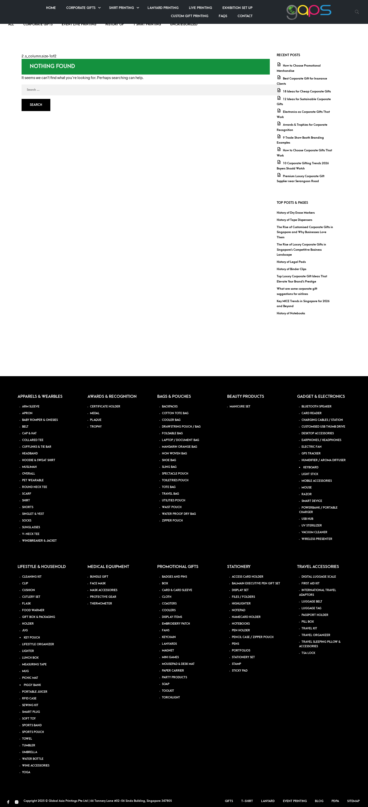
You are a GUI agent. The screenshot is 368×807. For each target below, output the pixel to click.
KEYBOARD (310, 467)
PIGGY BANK (32, 685)
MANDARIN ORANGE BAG (179, 446)
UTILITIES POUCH (173, 500)
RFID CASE (29, 698)
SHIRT (26, 500)
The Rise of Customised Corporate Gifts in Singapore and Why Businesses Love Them (305, 232)
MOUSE (307, 487)
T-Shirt (249, 801)
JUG (25, 630)
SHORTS (27, 507)
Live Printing (285, 8)
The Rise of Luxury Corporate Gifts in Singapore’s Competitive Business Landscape (301, 249)
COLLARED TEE (32, 440)
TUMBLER (28, 745)
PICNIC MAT (30, 678)
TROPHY (96, 426)
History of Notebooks (291, 313)
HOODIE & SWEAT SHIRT (38, 460)
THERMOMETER (101, 603)
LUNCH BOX (30, 657)
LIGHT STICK (310, 474)
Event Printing (297, 801)
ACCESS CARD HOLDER (247, 576)
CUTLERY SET (31, 597)
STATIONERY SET (243, 657)
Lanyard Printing (248, 8)
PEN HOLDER (241, 630)
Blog (321, 801)
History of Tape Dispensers (294, 220)
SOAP (165, 684)
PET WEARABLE (33, 480)
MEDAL (94, 413)
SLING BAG (169, 467)
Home (136, 8)
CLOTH (166, 597)
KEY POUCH (32, 637)
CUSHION (28, 590)
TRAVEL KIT (309, 628)
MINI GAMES (170, 657)
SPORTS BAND (32, 725)
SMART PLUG (31, 712)
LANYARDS (169, 644)
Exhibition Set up (322, 8)
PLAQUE (95, 420)
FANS (165, 630)
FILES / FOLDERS (243, 597)
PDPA (337, 801)
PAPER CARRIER (173, 670)
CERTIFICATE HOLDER (105, 406)
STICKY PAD (239, 670)
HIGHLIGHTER (241, 603)
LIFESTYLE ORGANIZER (38, 644)
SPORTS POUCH (33, 732)
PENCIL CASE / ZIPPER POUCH (253, 637)
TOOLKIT (168, 690)
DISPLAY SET (240, 590)
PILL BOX (308, 621)
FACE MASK (98, 583)
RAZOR (307, 494)
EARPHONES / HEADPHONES (321, 440)
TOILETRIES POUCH (175, 480)
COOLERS (169, 610)
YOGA (26, 772)
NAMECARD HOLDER (246, 617)
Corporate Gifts (166, 8)
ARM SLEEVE (30, 406)
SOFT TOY (29, 718)
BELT (25, 426)
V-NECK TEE (30, 534)
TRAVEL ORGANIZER (316, 635)
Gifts (231, 801)
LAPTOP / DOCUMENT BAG (180, 440)
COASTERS (169, 603)
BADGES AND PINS (174, 576)
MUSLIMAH (29, 467)
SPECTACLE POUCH (175, 473)
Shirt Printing (206, 8)
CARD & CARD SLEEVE (177, 590)
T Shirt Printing (147, 24)
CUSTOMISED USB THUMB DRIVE (323, 426)
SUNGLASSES (31, 527)
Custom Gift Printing (274, 16)
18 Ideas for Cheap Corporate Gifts (307, 91)
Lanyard (270, 801)
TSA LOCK (308, 653)
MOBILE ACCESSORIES (317, 481)
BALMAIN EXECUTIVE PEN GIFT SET (256, 583)
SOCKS (26, 520)
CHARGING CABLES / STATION (322, 420)
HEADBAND (30, 453)
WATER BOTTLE (32, 759)
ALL (11, 24)
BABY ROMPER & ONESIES (40, 420)
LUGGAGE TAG (311, 608)
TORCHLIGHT (171, 697)
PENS (235, 644)
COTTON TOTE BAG (175, 413)
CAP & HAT (29, 433)
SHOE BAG (169, 460)
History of (114, 24)
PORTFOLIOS (241, 650)
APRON (27, 413)
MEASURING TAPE (34, 664)
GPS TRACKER (311, 453)
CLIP (25, 583)
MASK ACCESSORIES (103, 590)
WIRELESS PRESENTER (317, 539)
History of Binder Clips (291, 269)
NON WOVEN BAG (174, 453)
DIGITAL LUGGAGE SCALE (319, 576)
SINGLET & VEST (33, 514)
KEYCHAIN (169, 637)
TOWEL (27, 738)
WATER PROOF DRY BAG (179, 514)
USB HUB (307, 519)
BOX (165, 583)
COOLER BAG (171, 420)
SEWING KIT (30, 705)
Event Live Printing (79, 24)
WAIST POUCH (172, 507)
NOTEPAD (238, 610)
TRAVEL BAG (170, 493)
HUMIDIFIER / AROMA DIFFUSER (324, 460)
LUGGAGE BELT (312, 601)
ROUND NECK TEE (34, 487)
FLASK (26, 603)
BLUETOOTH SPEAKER (317, 406)
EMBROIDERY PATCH (176, 623)
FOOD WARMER (33, 610)
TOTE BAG (169, 487)
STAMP (236, 664)
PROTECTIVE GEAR (103, 597)
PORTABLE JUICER (34, 691)
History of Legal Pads (291, 262)
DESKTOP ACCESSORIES (318, 433)
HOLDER (28, 623)
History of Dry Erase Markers (296, 212)
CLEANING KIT (32, 576)
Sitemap (355, 801)
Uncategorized (183, 24)
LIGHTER (28, 651)
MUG (25, 671)
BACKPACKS (170, 406)
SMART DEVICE (312, 501)
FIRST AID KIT (311, 583)
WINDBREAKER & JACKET (39, 540)
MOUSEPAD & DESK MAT (178, 664)
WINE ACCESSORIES (35, 765)
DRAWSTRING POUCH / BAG (181, 426)
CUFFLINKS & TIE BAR (36, 446)
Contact (330, 16)
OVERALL (28, 473)
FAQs (308, 16)
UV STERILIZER (312, 525)
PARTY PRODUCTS (174, 677)
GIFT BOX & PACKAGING (38, 617)
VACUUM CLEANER (314, 532)
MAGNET (168, 650)
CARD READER (312, 413)
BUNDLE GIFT (99, 576)
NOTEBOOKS (241, 623)
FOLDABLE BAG (172, 433)
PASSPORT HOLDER (315, 615)
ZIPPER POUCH (172, 520)
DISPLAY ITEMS (172, 617)
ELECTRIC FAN (312, 446)
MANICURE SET (240, 406)
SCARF (26, 493)
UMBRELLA (29, 752)
